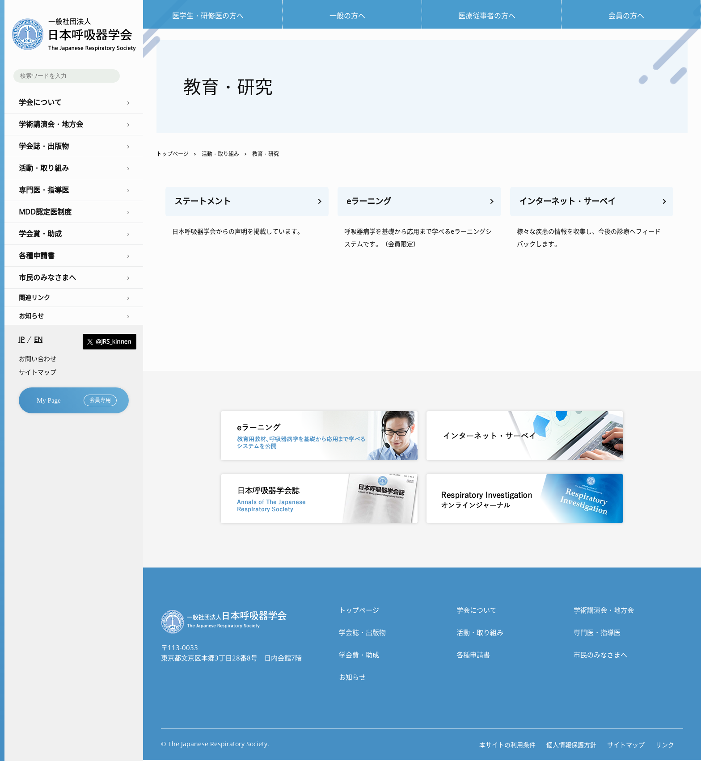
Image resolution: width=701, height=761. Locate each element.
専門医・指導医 (597, 633)
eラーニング (370, 202)
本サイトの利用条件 (507, 745)
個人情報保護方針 (571, 745)
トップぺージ (359, 610)
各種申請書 (473, 655)
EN (38, 339)
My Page (77, 400)
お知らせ (31, 315)
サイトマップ (37, 372)
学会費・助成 (359, 655)
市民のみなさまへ (600, 655)
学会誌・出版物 (362, 633)
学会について (476, 610)
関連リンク (34, 297)
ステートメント (204, 202)
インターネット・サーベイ (570, 202)
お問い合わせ (37, 358)
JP (22, 339)
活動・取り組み (220, 154)
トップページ (172, 154)
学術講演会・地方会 (604, 610)
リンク (664, 745)
